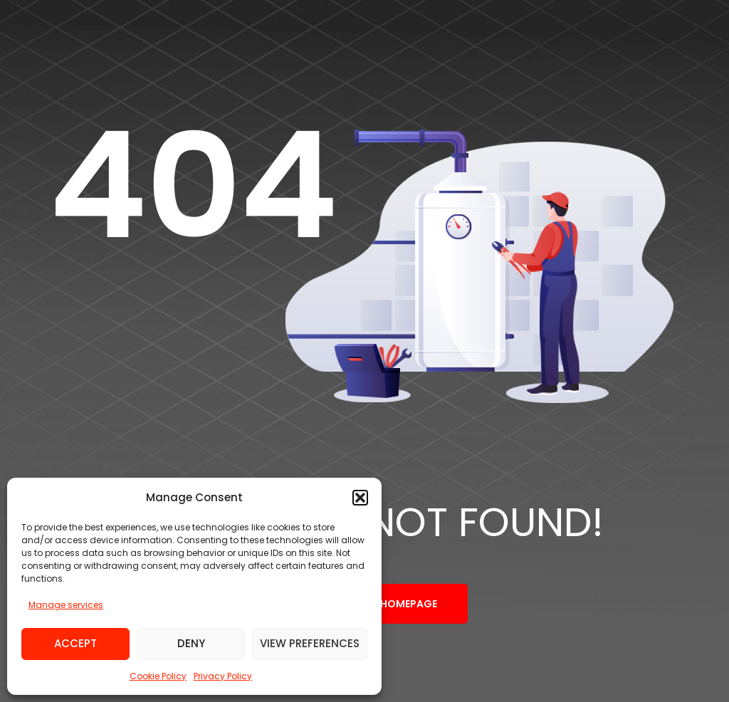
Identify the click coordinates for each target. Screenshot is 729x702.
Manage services (65, 605)
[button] (360, 498)
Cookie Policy (158, 676)
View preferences (310, 643)
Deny (191, 643)
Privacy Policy (223, 676)
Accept (75, 643)
